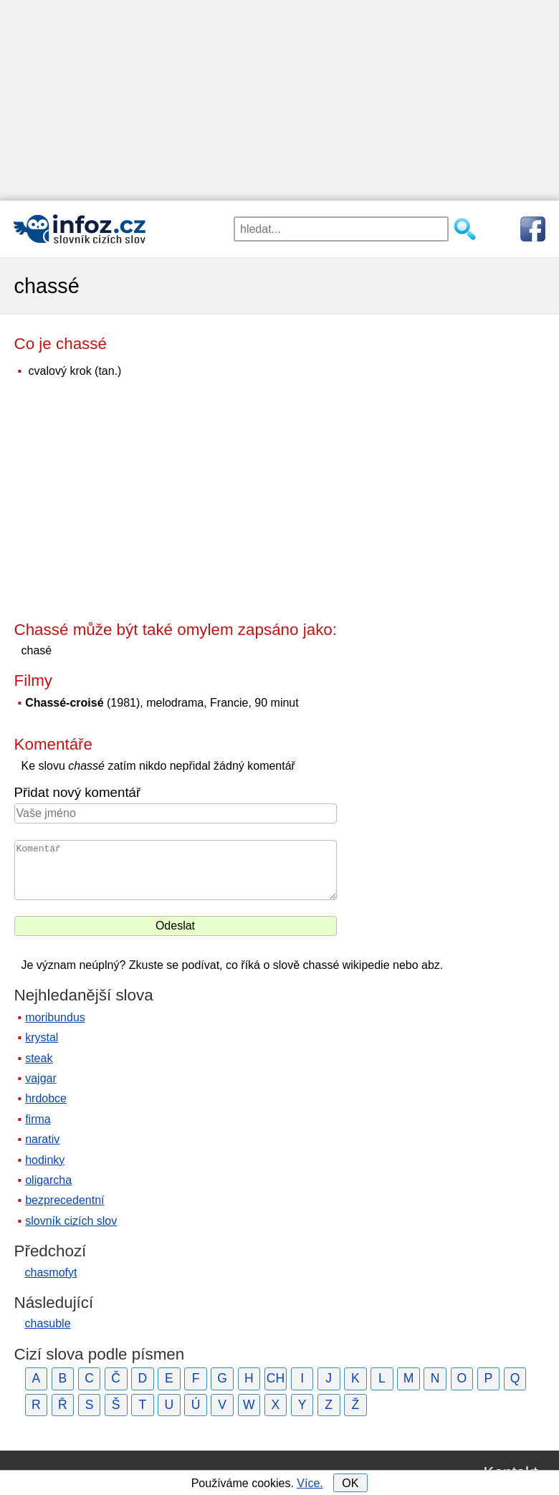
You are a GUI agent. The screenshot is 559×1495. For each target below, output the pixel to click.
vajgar (41, 1078)
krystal (41, 1037)
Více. (309, 1483)
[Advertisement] (279, 100)
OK (350, 1483)
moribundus (55, 1017)
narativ (42, 1139)
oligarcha (48, 1180)
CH (276, 1378)
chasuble (48, 1323)
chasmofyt (51, 1272)
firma (38, 1119)
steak (38, 1058)
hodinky (44, 1160)
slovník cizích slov (71, 1221)
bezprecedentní (64, 1200)
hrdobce (46, 1098)
